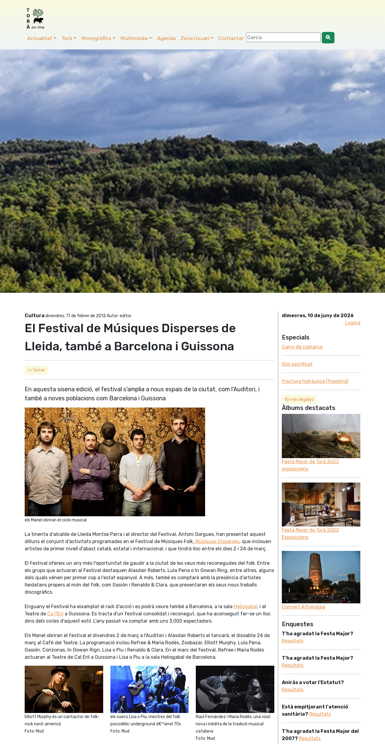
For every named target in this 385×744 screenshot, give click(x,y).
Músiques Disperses (216, 541)
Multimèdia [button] (134, 38)
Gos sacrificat (297, 364)
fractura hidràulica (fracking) (315, 381)
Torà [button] (66, 38)
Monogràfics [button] (96, 38)
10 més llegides (299, 399)
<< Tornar (36, 370)
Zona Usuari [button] (194, 38)
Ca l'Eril (55, 614)
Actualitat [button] (39, 38)
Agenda (166, 38)
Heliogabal (245, 606)
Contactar (231, 38)
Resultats (292, 641)
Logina (352, 323)
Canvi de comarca (302, 347)
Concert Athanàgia (303, 607)
